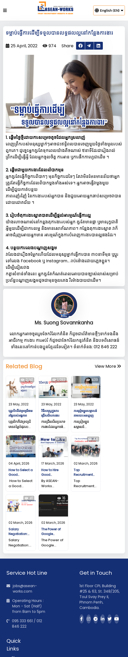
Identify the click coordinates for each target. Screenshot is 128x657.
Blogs (16, 605)
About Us (20, 613)
